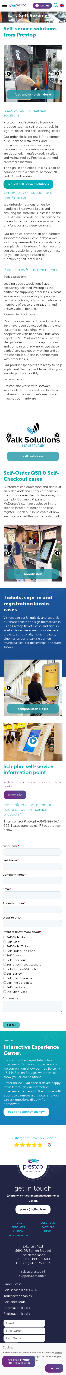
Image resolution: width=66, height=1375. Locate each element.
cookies (58, 1352)
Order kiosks (12, 1284)
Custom (18, 1231)
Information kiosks (17, 1308)
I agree (54, 1368)
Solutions (48, 1223)
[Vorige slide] (8, 73)
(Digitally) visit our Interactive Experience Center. (33, 1198)
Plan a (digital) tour (33, 1209)
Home (18, 1223)
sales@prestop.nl (25, 825)
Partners (48, 1227)
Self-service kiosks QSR (20, 1290)
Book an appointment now (26, 1111)
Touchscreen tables (18, 1296)
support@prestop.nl (33, 1276)
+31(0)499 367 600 (36, 1259)
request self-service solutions (28, 184)
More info (15, 794)
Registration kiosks (17, 1313)
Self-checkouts (15, 1302)
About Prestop (18, 1235)
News (47, 1231)
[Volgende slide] (57, 73)
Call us (42, 5)
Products (18, 1227)
